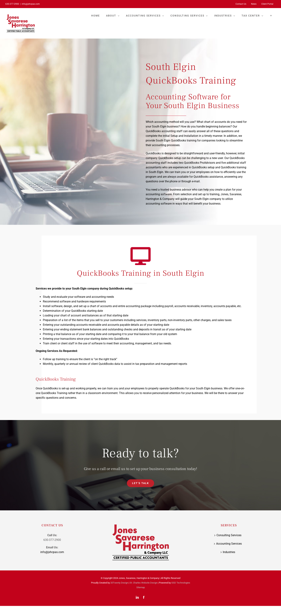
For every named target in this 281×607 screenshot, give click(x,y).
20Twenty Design (119, 582)
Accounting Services (229, 543)
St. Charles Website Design (143, 582)
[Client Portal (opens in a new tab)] (267, 4)
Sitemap (140, 587)
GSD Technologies (180, 582)
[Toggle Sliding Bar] (271, 15)
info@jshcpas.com (31, 4)
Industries (229, 552)
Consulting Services (228, 535)
